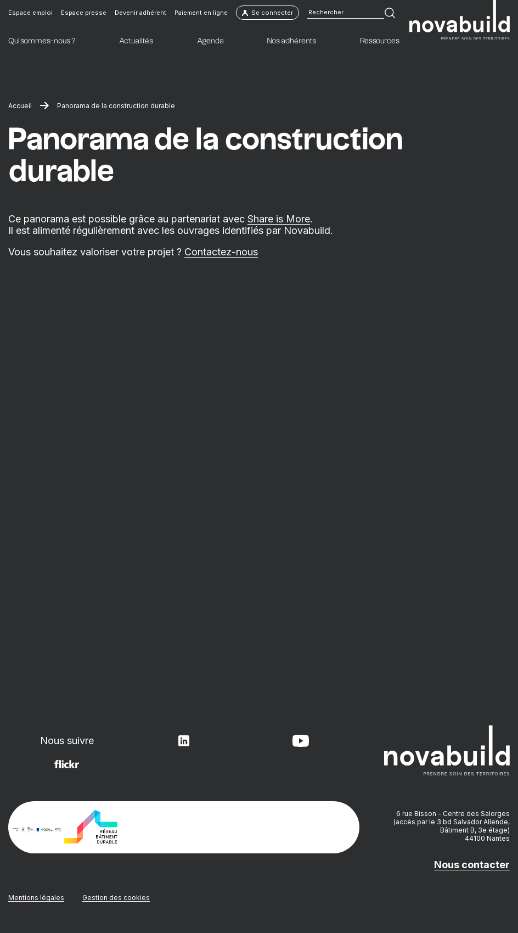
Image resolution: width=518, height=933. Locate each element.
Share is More (278, 219)
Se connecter (267, 12)
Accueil (20, 106)
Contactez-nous (221, 252)
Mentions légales (36, 897)
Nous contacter (472, 864)
